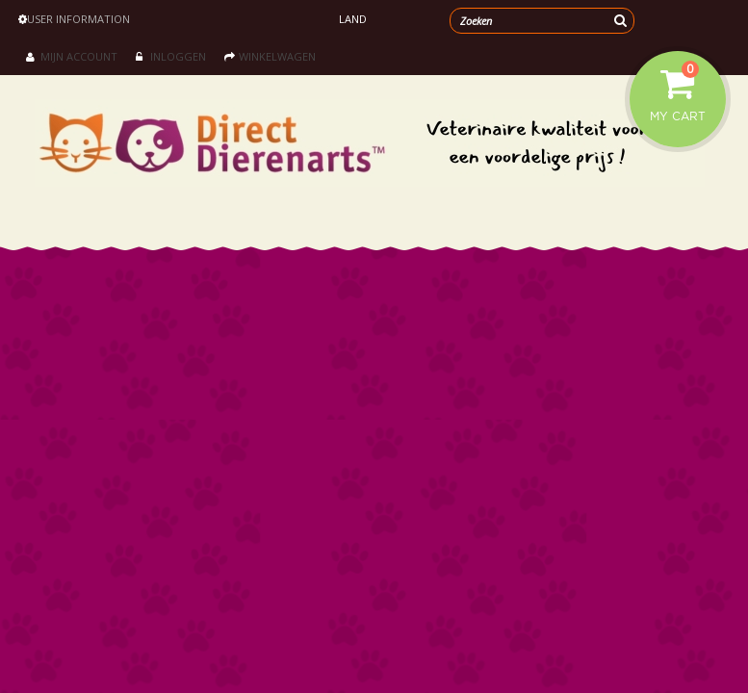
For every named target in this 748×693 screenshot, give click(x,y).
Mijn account (71, 56)
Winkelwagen (270, 56)
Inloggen (171, 56)
